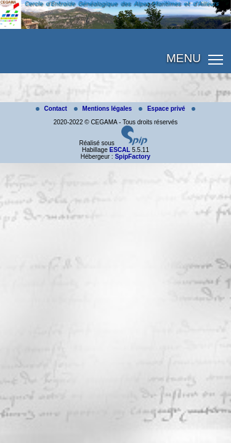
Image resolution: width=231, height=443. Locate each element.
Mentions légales (104, 108)
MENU (183, 58)
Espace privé (163, 108)
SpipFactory (132, 156)
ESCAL (119, 149)
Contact (52, 108)
